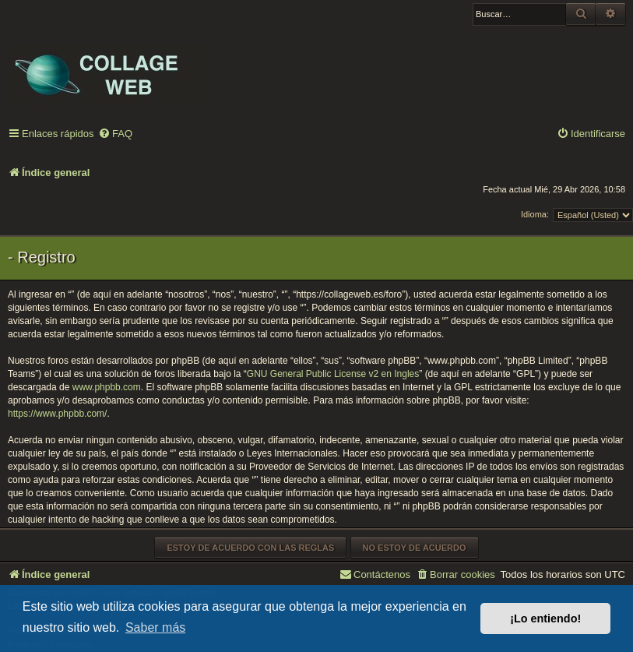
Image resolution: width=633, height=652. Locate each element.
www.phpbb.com (106, 387)
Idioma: (535, 214)
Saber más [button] (155, 627)
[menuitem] (115, 134)
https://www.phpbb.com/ (57, 413)
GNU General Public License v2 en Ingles (333, 373)
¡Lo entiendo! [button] (545, 618)
